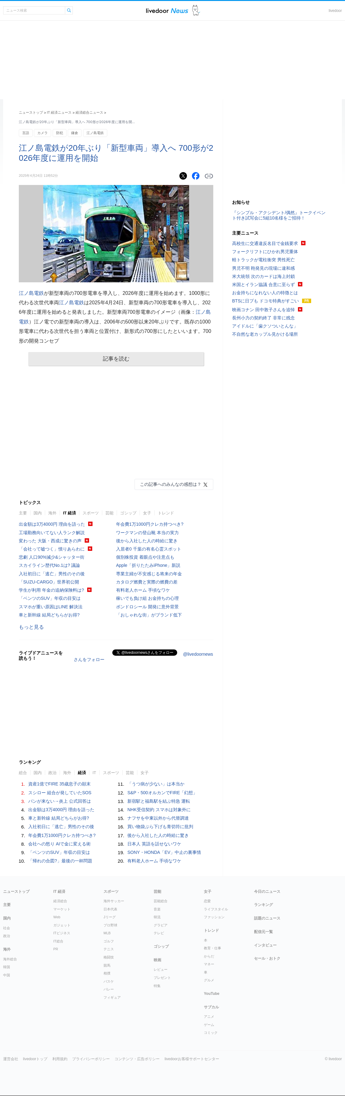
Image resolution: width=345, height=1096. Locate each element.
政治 (52, 772)
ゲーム (209, 1025)
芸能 (109, 513)
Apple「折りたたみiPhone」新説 (148, 565)
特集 (157, 986)
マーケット (62, 909)
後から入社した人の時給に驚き (147, 540)
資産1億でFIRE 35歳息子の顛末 (59, 783)
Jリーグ (110, 917)
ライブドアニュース (167, 11)
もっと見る (31, 627)
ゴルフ (109, 941)
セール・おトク (267, 958)
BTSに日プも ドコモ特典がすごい (265, 300)
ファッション (214, 917)
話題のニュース (267, 918)
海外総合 (10, 959)
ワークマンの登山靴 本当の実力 (147, 532)
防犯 (59, 133)
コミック (211, 1032)
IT (94, 772)
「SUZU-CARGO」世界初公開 (49, 581)
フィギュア (112, 997)
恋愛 (207, 901)
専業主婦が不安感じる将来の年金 (149, 573)
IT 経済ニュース (59, 112)
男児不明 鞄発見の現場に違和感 (263, 268)
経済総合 (60, 901)
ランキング (263, 905)
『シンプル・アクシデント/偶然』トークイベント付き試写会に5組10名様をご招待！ (279, 215)
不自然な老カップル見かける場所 (265, 334)
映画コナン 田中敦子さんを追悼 (263, 309)
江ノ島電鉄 (95, 133)
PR (55, 949)
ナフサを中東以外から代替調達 (158, 818)
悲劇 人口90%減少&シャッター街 (51, 557)
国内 (38, 513)
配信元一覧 (263, 932)
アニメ (209, 1016)
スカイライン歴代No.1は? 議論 (49, 565)
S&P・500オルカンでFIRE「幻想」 (162, 792)
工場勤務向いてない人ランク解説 (52, 532)
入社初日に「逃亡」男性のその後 (52, 573)
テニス (109, 949)
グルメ (209, 980)
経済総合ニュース (89, 112)
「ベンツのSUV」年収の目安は (50, 598)
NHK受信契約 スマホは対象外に (158, 809)
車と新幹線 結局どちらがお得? (49, 614)
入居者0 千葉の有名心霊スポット (148, 548)
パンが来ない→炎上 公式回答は (59, 801)
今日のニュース (267, 891)
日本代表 (110, 909)
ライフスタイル (216, 909)
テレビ (159, 933)
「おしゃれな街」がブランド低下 (149, 614)
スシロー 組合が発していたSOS (59, 792)
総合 (23, 772)
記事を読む (116, 359)
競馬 (107, 965)
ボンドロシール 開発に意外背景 (147, 606)
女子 (147, 513)
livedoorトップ (35, 1059)
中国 (6, 975)
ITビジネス (61, 933)
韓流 (157, 917)
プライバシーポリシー (91, 1059)
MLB (107, 933)
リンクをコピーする (208, 176)
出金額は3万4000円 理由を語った (52, 524)
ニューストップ (31, 112)
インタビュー (265, 945)
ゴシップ (128, 513)
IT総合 (58, 941)
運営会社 (10, 1059)
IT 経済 (69, 513)
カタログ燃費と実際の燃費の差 (147, 581)
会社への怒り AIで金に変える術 (59, 843)
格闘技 (109, 957)
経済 (82, 772)
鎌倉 (74, 133)
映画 (157, 960)
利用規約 (59, 1059)
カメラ (42, 133)
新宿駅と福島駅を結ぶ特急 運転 (158, 801)
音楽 (157, 909)
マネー (209, 964)
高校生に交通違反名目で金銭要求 (265, 243)
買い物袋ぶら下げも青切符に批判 (160, 826)
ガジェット (62, 925)
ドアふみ (196, 10)
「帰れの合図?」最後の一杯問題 (60, 860)
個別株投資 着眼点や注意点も (145, 557)
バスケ (109, 981)
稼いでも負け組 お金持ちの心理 (147, 598)
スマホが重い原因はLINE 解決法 (50, 606)
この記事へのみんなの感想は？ (170, 484)
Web (56, 917)
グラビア (160, 925)
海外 (52, 513)
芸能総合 (160, 901)
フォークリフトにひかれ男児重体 (265, 251)
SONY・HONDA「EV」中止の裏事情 (164, 852)
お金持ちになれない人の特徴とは (265, 292)
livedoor (335, 10)
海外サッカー (114, 901)
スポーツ (90, 513)
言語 (25, 133)
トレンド (166, 513)
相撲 (107, 973)
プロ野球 (110, 925)
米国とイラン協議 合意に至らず (263, 284)
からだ (209, 956)
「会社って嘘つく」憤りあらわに (52, 548)
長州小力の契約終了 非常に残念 (263, 317)
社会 (6, 928)
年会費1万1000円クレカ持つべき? (149, 524)
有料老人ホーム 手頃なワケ (143, 590)
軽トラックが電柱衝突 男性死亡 (263, 259)
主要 (23, 513)
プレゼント (162, 977)
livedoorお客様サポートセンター (192, 1059)
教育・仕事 (212, 948)
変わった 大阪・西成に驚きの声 (50, 540)
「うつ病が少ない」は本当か (155, 783)
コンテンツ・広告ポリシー (137, 1059)
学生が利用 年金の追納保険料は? (51, 590)
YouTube (212, 993)
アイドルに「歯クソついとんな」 (265, 325)
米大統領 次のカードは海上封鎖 (263, 276)
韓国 (6, 967)
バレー (109, 989)
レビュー (160, 969)
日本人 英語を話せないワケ (154, 843)
